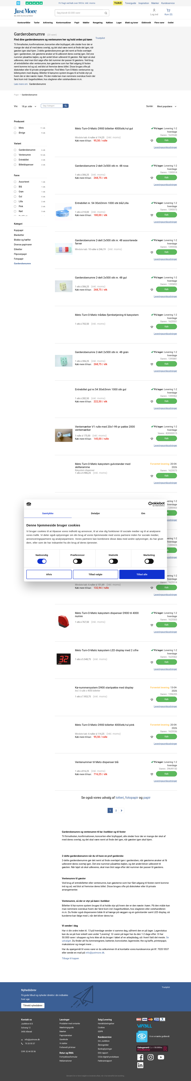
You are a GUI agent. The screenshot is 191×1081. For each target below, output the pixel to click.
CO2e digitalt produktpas (108, 1057)
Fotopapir (19, 259)
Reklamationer (66, 1061)
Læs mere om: (21, 84)
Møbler (86, 22)
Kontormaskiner (63, 22)
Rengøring (97, 22)
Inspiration (143, 3)
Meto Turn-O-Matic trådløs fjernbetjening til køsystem (107, 314)
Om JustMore (103, 1041)
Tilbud (118, 3)
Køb (167, 140)
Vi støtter (63, 1043)
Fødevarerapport (105, 1061)
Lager (119, 22)
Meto (21, 128)
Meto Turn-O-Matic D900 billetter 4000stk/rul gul (104, 128)
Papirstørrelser (66, 1035)
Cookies (101, 1027)
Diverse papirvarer (23, 244)
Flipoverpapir (20, 254)
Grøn (21, 191)
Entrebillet (24, 159)
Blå (20, 186)
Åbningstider (103, 1045)
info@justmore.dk (94, 952)
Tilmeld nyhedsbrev (32, 1005)
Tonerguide (130, 3)
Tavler (37, 22)
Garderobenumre (27, 150)
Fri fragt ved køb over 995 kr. (77, 3)
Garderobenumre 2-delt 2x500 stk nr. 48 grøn (102, 352)
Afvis (49, 574)
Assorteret (24, 181)
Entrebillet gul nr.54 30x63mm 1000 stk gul (100, 389)
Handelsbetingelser (106, 1023)
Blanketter (19, 235)
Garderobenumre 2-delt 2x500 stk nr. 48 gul (101, 277)
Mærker (155, 3)
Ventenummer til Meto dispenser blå (96, 762)
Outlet (171, 22)
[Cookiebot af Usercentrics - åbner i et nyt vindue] (151, 504)
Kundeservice (168, 3)
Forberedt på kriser (67, 1047)
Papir (16, 95)
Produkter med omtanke (70, 1023)
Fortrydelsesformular (68, 1057)
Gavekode (64, 1039)
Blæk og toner (131, 22)
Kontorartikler (23, 22)
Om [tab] (143, 513)
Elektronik (146, 22)
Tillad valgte (95, 574)
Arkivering (48, 22)
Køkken (109, 22)
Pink (21, 206)
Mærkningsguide (67, 1027)
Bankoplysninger (105, 1049)
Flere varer (159, 22)
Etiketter (18, 249)
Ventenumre (25, 155)
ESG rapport (103, 1053)
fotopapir (131, 797)
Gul (20, 196)
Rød (21, 211)
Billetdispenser (26, 164)
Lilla (21, 201)
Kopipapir (18, 230)
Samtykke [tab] (48, 513)
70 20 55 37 (30, 1043)
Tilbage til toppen (70, 958)
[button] (106, 13)
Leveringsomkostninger (165, 147)
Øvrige (22, 132)
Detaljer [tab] (95, 513)
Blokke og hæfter (22, 240)
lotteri (120, 797)
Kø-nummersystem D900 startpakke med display (104, 687)
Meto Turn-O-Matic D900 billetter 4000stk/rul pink (104, 724)
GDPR (100, 1031)
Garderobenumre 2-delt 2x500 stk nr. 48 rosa (101, 165)
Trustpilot (100, 38)
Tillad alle (141, 574)
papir (146, 797)
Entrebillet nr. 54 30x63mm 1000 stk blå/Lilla (102, 203)
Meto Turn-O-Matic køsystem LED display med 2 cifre (106, 650)
